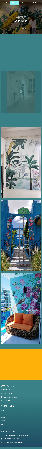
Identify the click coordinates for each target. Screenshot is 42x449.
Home (18, 29)
